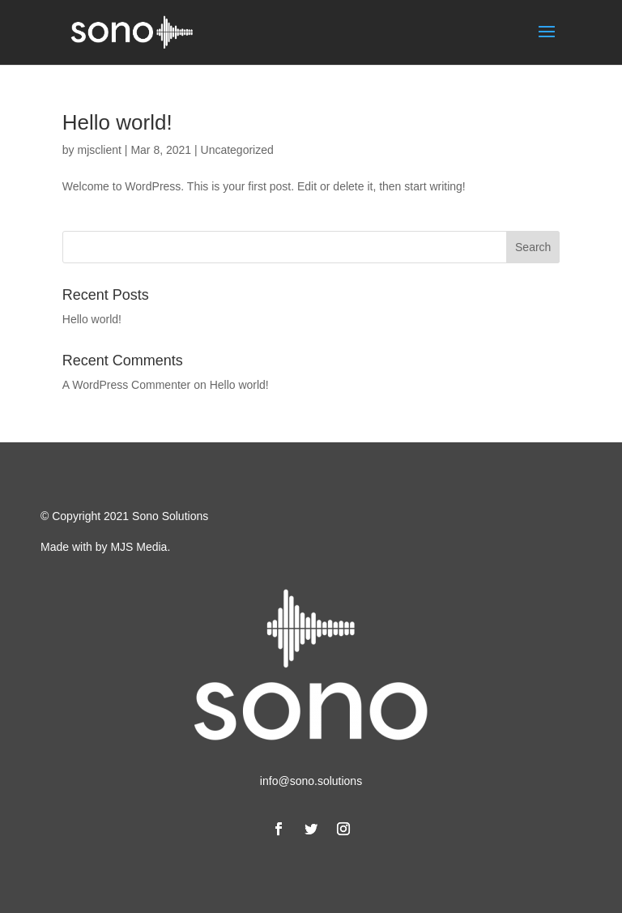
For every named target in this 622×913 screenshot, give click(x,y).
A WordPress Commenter (126, 384)
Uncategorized (237, 149)
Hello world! (117, 122)
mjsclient (99, 149)
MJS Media (138, 546)
